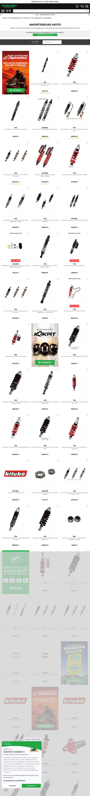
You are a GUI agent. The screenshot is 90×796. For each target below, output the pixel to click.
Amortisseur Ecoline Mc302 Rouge (15, 356)
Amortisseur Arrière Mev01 (16, 492)
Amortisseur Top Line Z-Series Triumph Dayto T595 (45, 448)
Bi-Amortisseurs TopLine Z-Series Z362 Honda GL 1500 (16, 538)
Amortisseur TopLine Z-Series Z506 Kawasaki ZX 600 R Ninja (15, 402)
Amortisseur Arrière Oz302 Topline (74, 265)
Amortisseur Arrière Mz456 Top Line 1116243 (74, 84)
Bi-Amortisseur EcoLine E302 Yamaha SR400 (74, 629)
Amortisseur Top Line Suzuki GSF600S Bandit (15, 447)
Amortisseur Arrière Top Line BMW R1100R (45, 629)
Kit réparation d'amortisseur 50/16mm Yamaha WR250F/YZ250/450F (15, 266)
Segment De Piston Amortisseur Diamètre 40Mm (45, 675)
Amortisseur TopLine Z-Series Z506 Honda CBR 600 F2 (45, 538)
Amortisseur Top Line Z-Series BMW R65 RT (74, 356)
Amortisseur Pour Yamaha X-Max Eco (15, 129)
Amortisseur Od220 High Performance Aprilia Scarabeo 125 (45, 84)
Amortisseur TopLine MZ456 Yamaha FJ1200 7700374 (45, 220)
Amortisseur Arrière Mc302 (45, 583)
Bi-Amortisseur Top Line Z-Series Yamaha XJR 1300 (74, 130)
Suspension (37, 18)
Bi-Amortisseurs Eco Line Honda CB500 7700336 (16, 175)
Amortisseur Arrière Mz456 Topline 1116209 (74, 174)
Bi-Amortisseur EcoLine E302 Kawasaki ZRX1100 (15, 311)
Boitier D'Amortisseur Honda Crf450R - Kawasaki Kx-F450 (74, 538)
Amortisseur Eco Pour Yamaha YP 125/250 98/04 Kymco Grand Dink (45, 311)
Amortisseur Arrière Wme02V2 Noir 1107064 (74, 220)
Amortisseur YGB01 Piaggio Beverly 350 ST (45, 129)
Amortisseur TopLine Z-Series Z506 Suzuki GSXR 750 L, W (74, 584)
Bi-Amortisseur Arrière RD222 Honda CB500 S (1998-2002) (45, 402)
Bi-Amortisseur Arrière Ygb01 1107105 (16, 719)
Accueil (4, 18)
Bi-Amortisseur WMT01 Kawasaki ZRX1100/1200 (45, 175)
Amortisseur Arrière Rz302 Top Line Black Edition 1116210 (45, 266)
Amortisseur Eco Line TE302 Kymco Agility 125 (15, 629)
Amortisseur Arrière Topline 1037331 (74, 311)
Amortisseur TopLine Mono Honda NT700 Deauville (74, 448)
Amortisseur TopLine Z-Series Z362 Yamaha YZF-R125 (74, 402)
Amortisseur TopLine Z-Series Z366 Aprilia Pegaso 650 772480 (15, 220)
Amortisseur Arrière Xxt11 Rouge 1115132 (45, 765)
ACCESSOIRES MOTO (15, 18)
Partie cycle (27, 18)
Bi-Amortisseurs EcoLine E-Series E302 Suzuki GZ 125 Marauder (74, 493)
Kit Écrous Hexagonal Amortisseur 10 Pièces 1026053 (45, 493)
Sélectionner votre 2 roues (45, 34)
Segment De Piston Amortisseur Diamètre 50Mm (15, 675)
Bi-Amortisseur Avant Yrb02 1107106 (74, 719)
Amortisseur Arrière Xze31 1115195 (74, 765)
